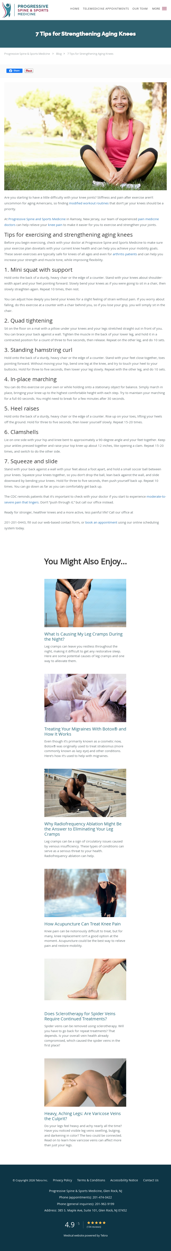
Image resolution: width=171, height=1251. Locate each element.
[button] (164, 8)
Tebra (104, 1235)
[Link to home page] (33, 10)
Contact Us (151, 1180)
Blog (59, 54)
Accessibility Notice (124, 1180)
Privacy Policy (62, 1180)
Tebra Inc (41, 1180)
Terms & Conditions (91, 1180)
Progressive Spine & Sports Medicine (27, 54)
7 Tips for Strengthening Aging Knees (90, 54)
